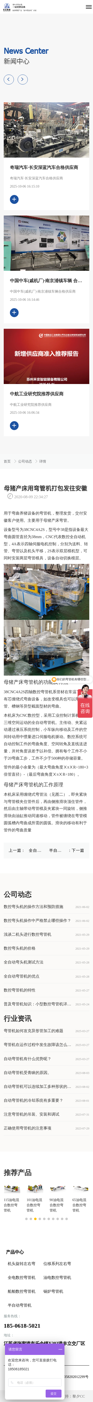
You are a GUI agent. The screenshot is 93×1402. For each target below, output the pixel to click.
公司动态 (25, 461)
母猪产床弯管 (55, 520)
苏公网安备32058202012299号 (66, 1377)
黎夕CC (78, 1396)
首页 (8, 461)
